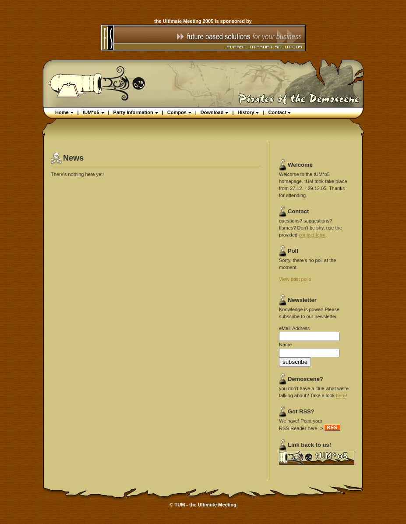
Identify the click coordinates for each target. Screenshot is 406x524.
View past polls (295, 279)
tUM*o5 (93, 112)
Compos (179, 112)
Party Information (135, 112)
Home (64, 112)
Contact (279, 112)
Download (215, 112)
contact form (312, 234)
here (341, 395)
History (248, 112)
